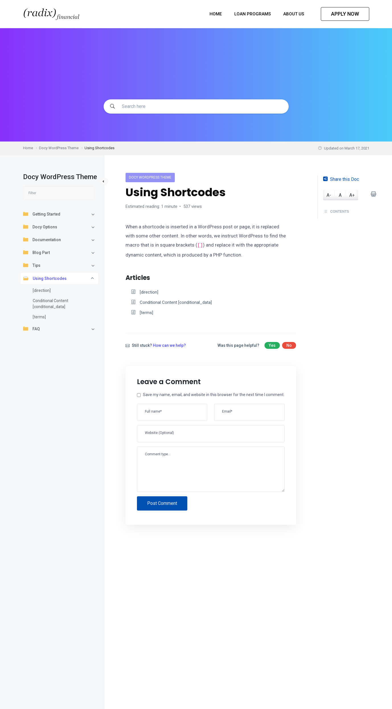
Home (216, 14)
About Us (294, 14)
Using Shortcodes (45, 278)
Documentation (42, 239)
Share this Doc (341, 179)
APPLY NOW (345, 14)
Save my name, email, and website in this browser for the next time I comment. (213, 396)
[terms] (39, 317)
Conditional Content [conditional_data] (50, 303)
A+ (352, 195)
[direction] (42, 290)
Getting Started (41, 213)
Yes (272, 346)
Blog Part (36, 252)
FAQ (31, 328)
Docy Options (40, 226)
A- (329, 195)
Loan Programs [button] (253, 14)
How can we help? (169, 346)
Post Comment (162, 504)
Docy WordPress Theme (150, 177)
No (289, 346)
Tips (31, 265)
